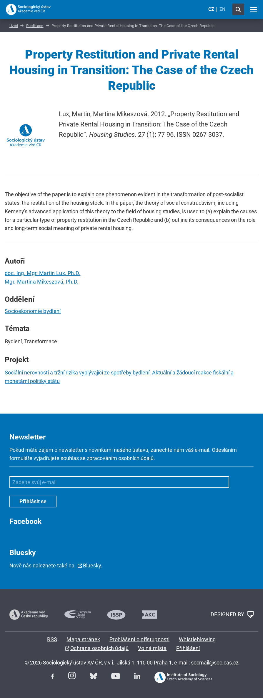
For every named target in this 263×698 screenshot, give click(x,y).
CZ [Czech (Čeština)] (211, 9)
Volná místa (152, 648)
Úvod (13, 26)
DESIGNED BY (232, 615)
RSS (52, 639)
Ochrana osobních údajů (99, 648)
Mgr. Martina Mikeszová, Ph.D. (42, 282)
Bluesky (92, 565)
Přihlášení (188, 648)
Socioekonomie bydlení (33, 311)
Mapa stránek (83, 639)
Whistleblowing (197, 639)
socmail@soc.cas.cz (215, 662)
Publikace (35, 26)
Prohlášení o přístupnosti (139, 639)
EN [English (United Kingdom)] (222, 9)
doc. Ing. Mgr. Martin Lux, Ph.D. (42, 273)
